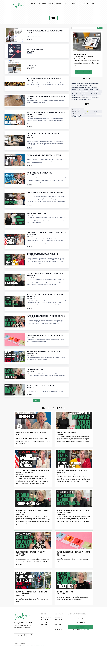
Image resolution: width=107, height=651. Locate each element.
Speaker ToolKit (44, 619)
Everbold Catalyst (58, 619)
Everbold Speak (58, 624)
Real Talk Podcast (58, 629)
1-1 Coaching (57, 627)
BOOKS (67, 3)
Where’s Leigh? (44, 624)
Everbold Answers (58, 622)
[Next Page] (36, 400)
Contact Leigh (58, 631)
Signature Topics (44, 622)
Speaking (33, 3)
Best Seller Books (58, 617)
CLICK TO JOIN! (81, 627)
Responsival (23, 643)
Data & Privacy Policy (86, 629)
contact (74, 3)
